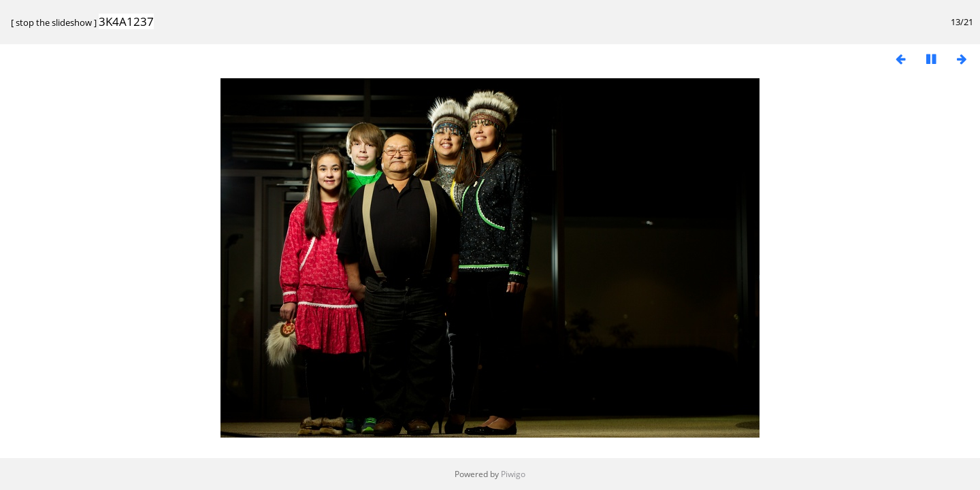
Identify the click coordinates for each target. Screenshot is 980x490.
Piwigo (513, 474)
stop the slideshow (54, 22)
